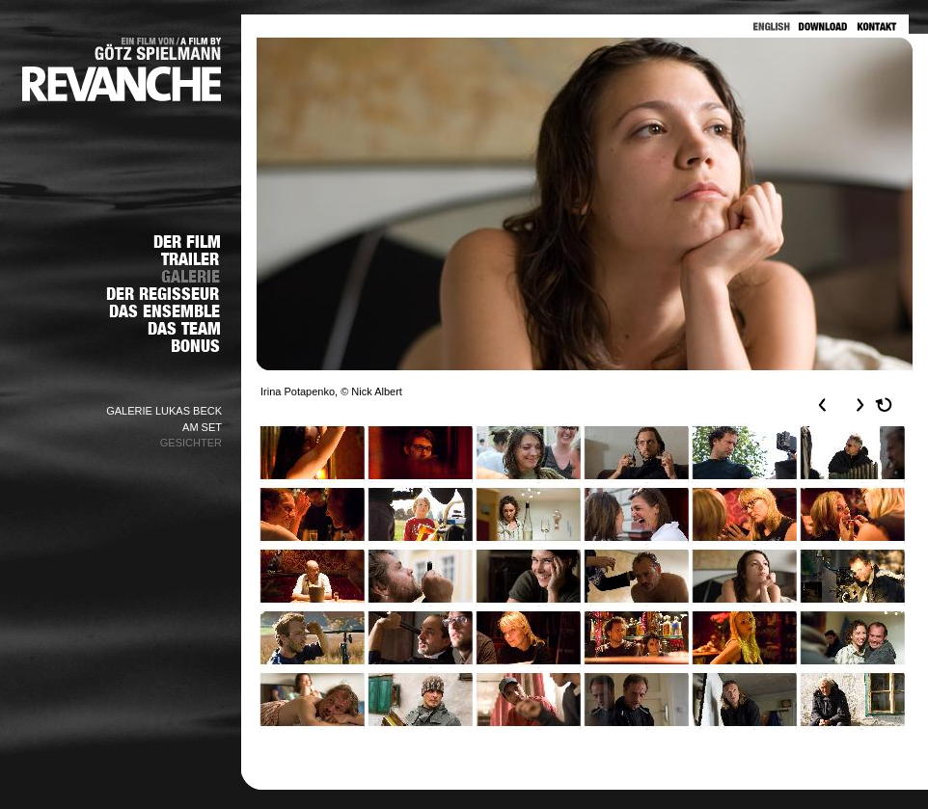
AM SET (202, 427)
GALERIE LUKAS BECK (164, 411)
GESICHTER (191, 442)
